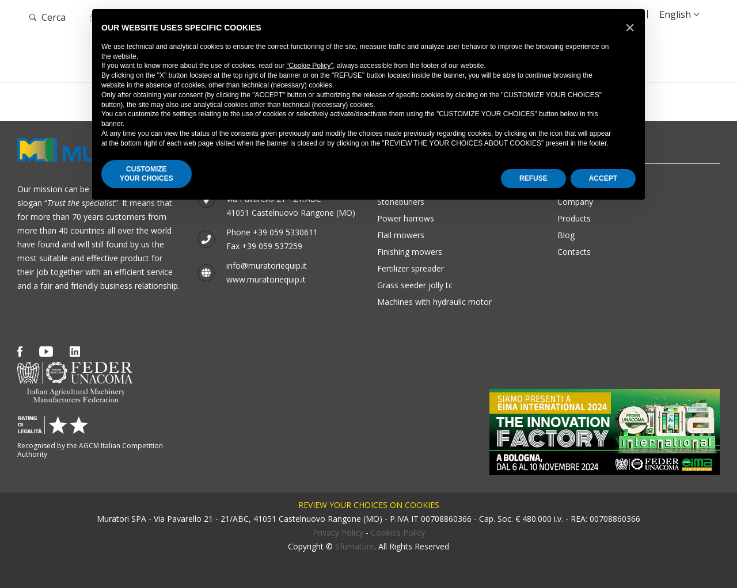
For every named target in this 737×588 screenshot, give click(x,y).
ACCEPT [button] (603, 178)
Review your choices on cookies (368, 504)
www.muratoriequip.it (266, 279)
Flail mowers (400, 235)
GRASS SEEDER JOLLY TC (415, 285)
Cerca (47, 17)
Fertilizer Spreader (410, 268)
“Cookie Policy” (310, 66)
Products (574, 218)
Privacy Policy (338, 532)
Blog (566, 235)
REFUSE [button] (533, 178)
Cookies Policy (398, 532)
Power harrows (405, 218)
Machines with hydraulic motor (434, 301)
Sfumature (354, 546)
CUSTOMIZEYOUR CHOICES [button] (146, 174)
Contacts (574, 251)
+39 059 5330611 (285, 232)
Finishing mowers (409, 251)
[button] (630, 27)
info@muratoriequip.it (266, 265)
